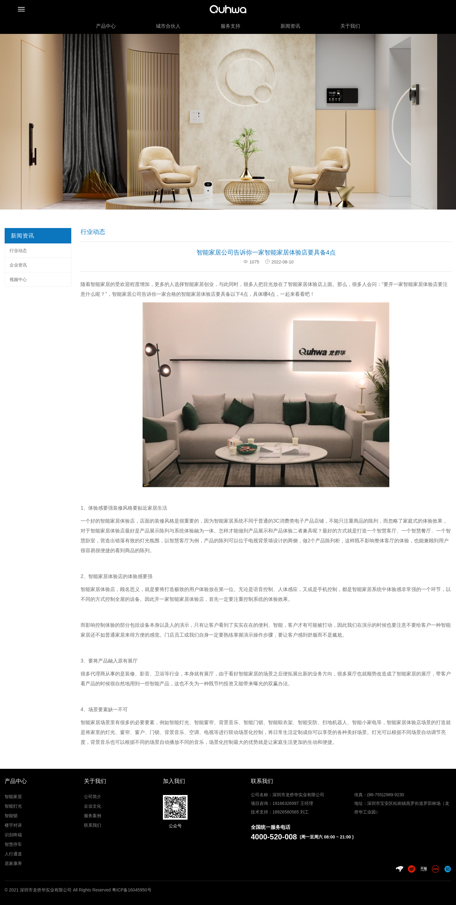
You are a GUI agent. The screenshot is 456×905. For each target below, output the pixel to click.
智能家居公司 (127, 294)
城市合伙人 (168, 26)
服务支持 (230, 26)
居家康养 (13, 863)
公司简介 (92, 796)
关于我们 (350, 26)
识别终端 (13, 834)
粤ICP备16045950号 (131, 889)
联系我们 (92, 825)
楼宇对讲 (13, 825)
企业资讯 (18, 265)
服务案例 (92, 815)
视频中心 (18, 279)
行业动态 (18, 250)
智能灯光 (13, 806)
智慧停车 (13, 844)
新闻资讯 (290, 26)
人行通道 (13, 853)
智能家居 (13, 796)
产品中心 (106, 26)
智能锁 (11, 815)
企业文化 (92, 806)
